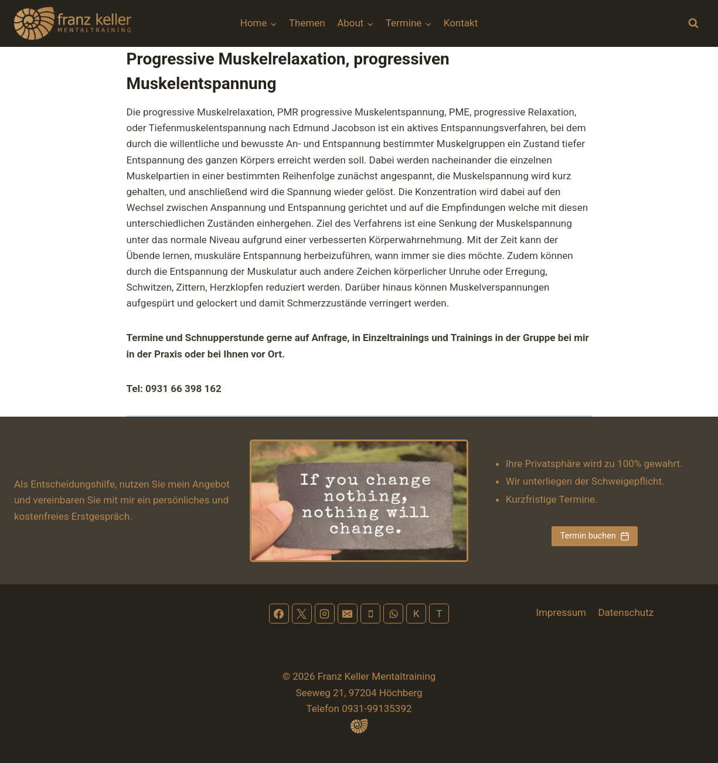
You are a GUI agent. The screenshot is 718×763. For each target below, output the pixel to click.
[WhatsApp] (393, 614)
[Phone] (370, 614)
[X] (302, 614)
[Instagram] (325, 614)
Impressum (561, 612)
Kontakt (461, 23)
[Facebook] (279, 614)
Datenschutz (626, 612)
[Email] (348, 614)
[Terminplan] (439, 614)
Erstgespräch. (102, 516)
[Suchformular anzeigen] (693, 23)
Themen (307, 23)
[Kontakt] (416, 614)
